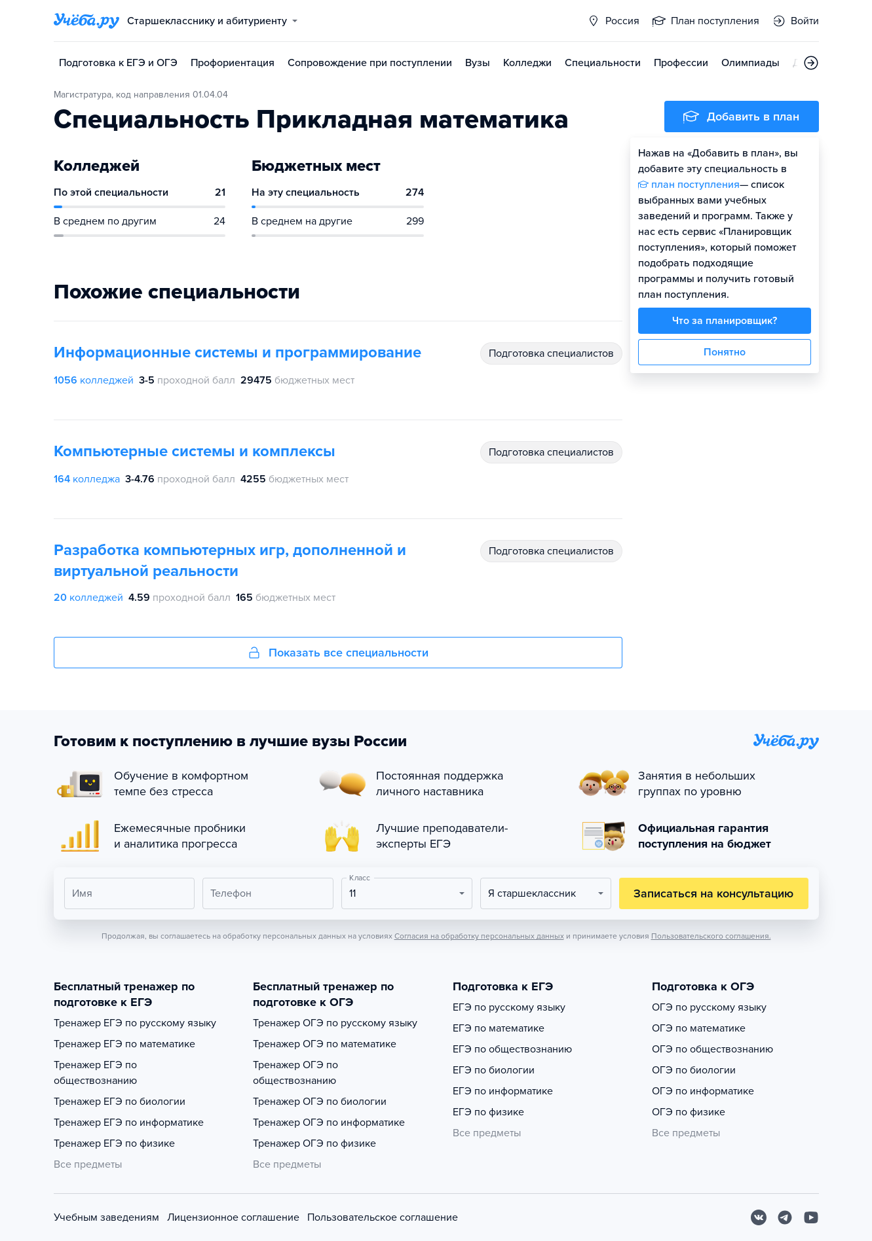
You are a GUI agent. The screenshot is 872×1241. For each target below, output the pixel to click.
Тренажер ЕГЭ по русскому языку (135, 1023)
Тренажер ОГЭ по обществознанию (295, 1072)
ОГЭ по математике (699, 1028)
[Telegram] (785, 1217)
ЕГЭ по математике (498, 1028)
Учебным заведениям (106, 1217)
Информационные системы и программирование (237, 352)
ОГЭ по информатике (703, 1091)
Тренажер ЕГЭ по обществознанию (95, 1072)
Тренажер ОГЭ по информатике (329, 1122)
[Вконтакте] (759, 1217)
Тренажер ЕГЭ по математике (124, 1044)
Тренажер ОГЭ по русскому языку (335, 1023)
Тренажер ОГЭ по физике (314, 1143)
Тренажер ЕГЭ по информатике (129, 1122)
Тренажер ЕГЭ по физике (114, 1143)
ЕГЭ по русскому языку (509, 1007)
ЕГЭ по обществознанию (512, 1049)
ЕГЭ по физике (488, 1112)
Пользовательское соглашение (382, 1217)
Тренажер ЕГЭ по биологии (119, 1101)
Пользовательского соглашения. (711, 936)
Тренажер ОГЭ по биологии (320, 1101)
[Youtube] (811, 1217)
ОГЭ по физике (688, 1112)
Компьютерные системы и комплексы (194, 451)
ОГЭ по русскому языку (709, 1007)
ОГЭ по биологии (694, 1070)
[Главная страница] (86, 21)
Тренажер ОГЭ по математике (324, 1044)
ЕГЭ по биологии (494, 1070)
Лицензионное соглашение (233, 1217)
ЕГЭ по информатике (503, 1091)
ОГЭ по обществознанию (712, 1049)
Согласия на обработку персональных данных (479, 936)
